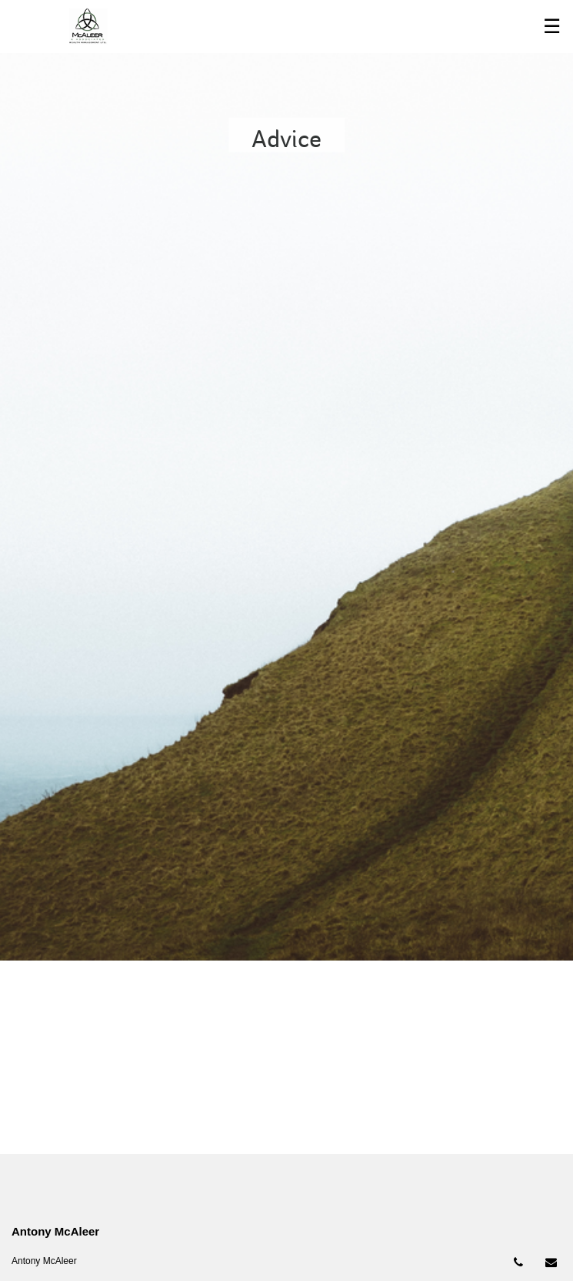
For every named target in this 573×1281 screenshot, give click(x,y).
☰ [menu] (552, 26)
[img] (286, 480)
